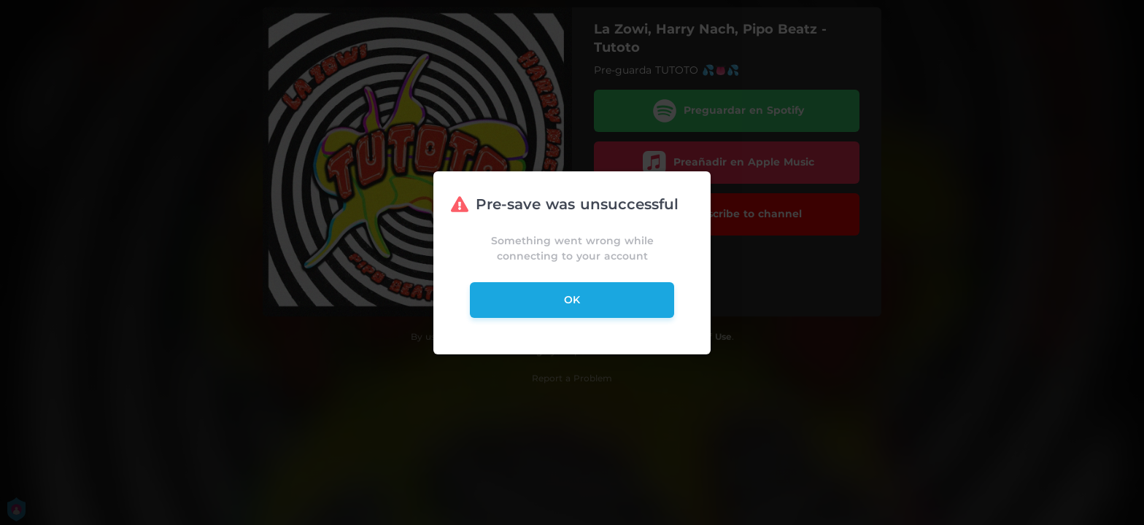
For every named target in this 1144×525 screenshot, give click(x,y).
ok (572, 299)
